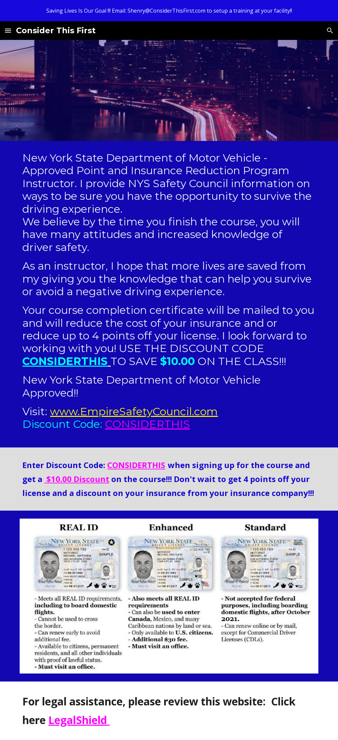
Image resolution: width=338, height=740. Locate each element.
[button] (8, 30)
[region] (169, 10)
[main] (169, 294)
